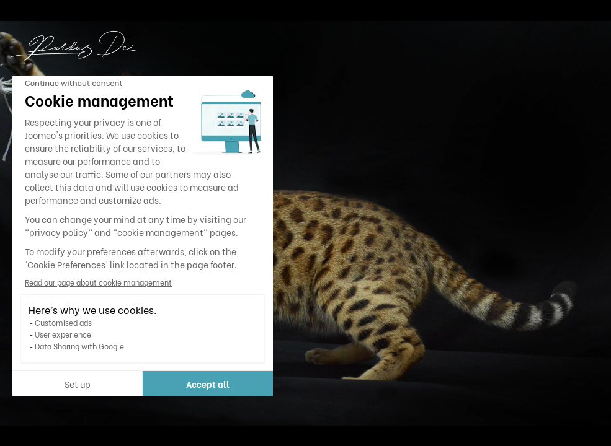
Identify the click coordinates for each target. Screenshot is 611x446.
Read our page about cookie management (98, 282)
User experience (63, 334)
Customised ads (63, 322)
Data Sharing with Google (79, 346)
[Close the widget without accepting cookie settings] (73, 83)
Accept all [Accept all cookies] (208, 383)
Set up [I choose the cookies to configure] (78, 383)
